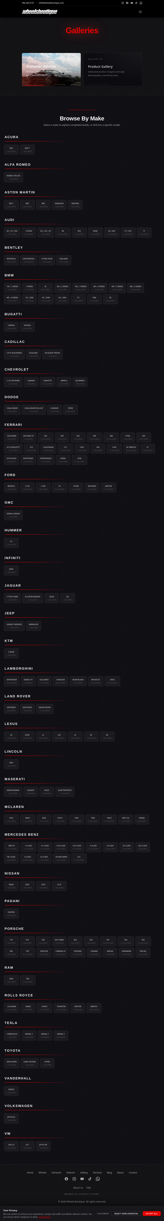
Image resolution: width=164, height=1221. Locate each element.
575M (127, 437)
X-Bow (11, 653)
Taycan (142, 953)
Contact (133, 1172)
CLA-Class (61, 847)
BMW (9, 275)
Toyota (13, 1050)
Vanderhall (18, 1078)
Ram (9, 967)
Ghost (45, 1008)
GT (60, 487)
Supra (47, 1063)
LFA (59, 736)
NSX (11, 150)
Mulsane (63, 260)
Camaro (31, 382)
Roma (63, 460)
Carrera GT (61, 953)
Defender (11, 709)
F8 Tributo (131, 449)
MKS (11, 764)
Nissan (12, 873)
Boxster (44, 953)
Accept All (152, 1213)
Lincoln (13, 751)
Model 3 (29, 1035)
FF (147, 449)
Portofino (28, 460)
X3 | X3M (29, 299)
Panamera (126, 953)
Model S (45, 1035)
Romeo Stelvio (13, 177)
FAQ (88, 1187)
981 (91, 941)
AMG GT (12, 847)
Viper (70, 410)
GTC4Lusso (11, 460)
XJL (67, 598)
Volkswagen (19, 1106)
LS (75, 736)
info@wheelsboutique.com (51, 3)
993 (143, 941)
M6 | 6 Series (135, 288)
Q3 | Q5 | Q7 (45, 232)
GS (11, 736)
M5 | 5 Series (117, 288)
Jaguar (13, 585)
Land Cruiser (30, 1063)
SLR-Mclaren (61, 858)
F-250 (43, 487)
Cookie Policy (44, 1217)
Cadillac (15, 342)
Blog (109, 1172)
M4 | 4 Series (99, 288)
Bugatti (13, 314)
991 (108, 941)
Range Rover (45, 709)
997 (28, 953)
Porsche (14, 928)
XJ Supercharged (32, 598)
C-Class (29, 847)
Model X (60, 1035)
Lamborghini (19, 668)
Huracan (61, 681)
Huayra (11, 914)
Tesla (11, 1023)
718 (11, 941)
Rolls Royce (19, 995)
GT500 (76, 487)
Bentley (14, 247)
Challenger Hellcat (34, 410)
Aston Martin (20, 192)
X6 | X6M (62, 299)
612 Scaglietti (13, 449)
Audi (9, 220)
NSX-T (27, 150)
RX (107, 736)
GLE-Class (142, 847)
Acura (12, 137)
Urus (112, 681)
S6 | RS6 (112, 232)
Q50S (11, 571)
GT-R (59, 886)
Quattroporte (65, 792)
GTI (27, 1146)
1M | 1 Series (12, 288)
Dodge (12, 397)
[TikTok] (136, 3)
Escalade (33, 354)
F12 (65, 449)
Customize (103, 1213)
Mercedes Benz (22, 834)
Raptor (108, 487)
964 (75, 941)
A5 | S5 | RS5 (12, 232)
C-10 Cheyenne (13, 382)
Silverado (80, 382)
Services (97, 1172)
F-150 (27, 487)
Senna (141, 819)
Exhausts (56, 1172)
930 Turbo (59, 941)
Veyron (27, 327)
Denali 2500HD (13, 515)
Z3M (94, 299)
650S (44, 819)
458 (94, 437)
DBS (27, 205)
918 (27, 941)
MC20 (46, 792)
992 (125, 941)
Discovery (27, 709)
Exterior (71, 1172)
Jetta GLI (11, 1118)
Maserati (15, 779)
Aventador (12, 681)
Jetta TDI (43, 1146)
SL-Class (44, 858)
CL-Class (45, 847)
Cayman (94, 953)
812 (31, 449)
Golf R (11, 1146)
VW (8, 1133)
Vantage (75, 205)
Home (30, 1172)
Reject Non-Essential (126, 1213)
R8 (63, 232)
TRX (28, 980)
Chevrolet (17, 369)
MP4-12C (125, 819)
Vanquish (59, 205)
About (120, 1172)
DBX (43, 205)
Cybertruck (12, 1035)
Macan (110, 953)
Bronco (11, 487)
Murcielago (78, 681)
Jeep (10, 613)
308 (62, 437)
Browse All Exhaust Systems (82, 1194)
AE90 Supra (12, 1063)
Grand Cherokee (14, 626)
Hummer (13, 530)
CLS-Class (77, 847)
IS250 (27, 736)
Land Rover (18, 696)
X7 (78, 299)
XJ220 (51, 598)
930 (43, 941)
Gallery (84, 1172)
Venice (11, 1091)
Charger (54, 410)
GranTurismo (13, 792)
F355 (81, 449)
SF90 (79, 460)
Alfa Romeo (18, 164)
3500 (11, 980)
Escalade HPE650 (52, 354)
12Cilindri (11, 437)
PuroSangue (46, 460)
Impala (64, 382)
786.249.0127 (28, 3)
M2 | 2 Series (62, 288)
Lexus (11, 724)
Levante (30, 792)
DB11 (11, 205)
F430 (114, 449)
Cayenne (78, 953)
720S (76, 819)
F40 (98, 449)
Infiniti (13, 558)
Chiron (11, 327)
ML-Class (11, 858)
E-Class (93, 847)
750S (93, 819)
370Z (43, 886)
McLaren (14, 807)
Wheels (42, 1172)
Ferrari (13, 425)
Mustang (92, 487)
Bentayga (11, 260)
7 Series (29, 288)
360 (78, 437)
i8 (45, 288)
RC (91, 736)
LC (43, 736)
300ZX (11, 886)
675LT (60, 819)
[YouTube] (131, 3)
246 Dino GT (28, 437)
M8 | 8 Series (12, 299)
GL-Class (126, 847)
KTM (9, 641)
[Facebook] (127, 3)
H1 (11, 543)
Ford (10, 475)
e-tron (29, 232)
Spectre (77, 1008)
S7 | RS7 (128, 232)
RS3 (79, 232)
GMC (9, 502)
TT (144, 232)
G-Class (110, 847)
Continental (29, 260)
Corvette (47, 382)
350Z (27, 886)
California (48, 449)
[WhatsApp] (141, 3)
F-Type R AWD (12, 598)
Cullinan (12, 1008)
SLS (79, 858)
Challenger (12, 410)
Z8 (110, 299)
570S (11, 819)
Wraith (93, 1008)
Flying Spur (47, 260)
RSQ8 (95, 232)
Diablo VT (28, 681)
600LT (28, 819)
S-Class (28, 858)
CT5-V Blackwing (14, 354)
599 (143, 437)
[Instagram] (122, 3)
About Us (78, 1187)
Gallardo (44, 681)
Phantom (61, 1008)
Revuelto (96, 681)
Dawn (28, 1008)
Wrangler (33, 626)
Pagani (12, 901)
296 (46, 437)
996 (11, 953)
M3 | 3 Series (81, 288)
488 (111, 437)
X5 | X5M (46, 299)
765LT (109, 819)
